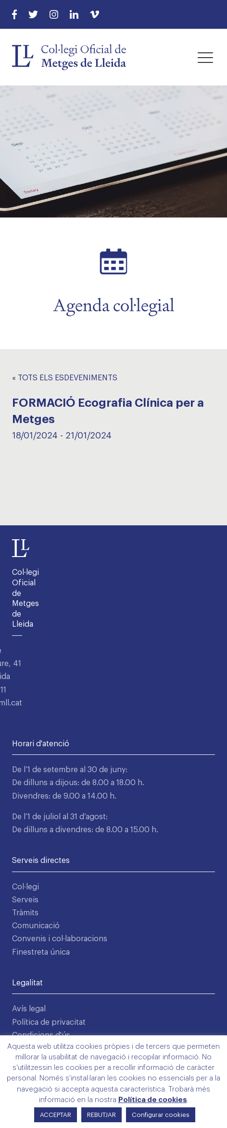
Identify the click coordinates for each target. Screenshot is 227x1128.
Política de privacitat (49, 1022)
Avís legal (29, 1009)
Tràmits (25, 913)
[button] (205, 57)
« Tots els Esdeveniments (64, 378)
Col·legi (25, 887)
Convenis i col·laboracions (59, 939)
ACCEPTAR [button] (55, 1115)
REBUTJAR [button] (101, 1115)
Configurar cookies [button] (160, 1115)
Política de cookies (152, 1100)
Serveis (25, 900)
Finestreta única (41, 952)
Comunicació (36, 926)
